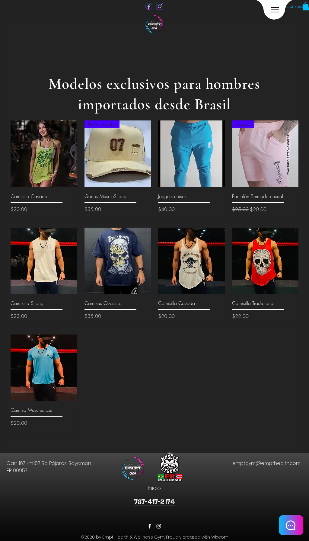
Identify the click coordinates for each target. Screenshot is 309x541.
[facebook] (150, 526)
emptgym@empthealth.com (266, 463)
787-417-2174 (154, 502)
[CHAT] (291, 525)
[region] (274, 10)
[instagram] (159, 526)
